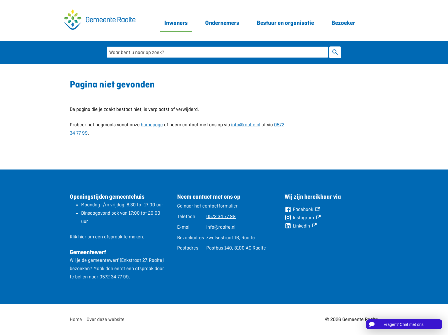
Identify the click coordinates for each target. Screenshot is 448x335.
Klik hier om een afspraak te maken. (107, 237)
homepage (152, 124)
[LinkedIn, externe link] (301, 226)
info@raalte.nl (245, 124)
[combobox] (217, 52)
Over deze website (106, 319)
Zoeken (335, 52)
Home (76, 319)
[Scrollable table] (221, 227)
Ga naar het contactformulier (207, 206)
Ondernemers (222, 22)
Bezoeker (343, 22)
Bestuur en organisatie (285, 22)
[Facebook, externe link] (302, 209)
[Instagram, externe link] (303, 218)
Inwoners (176, 22)
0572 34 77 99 (221, 216)
